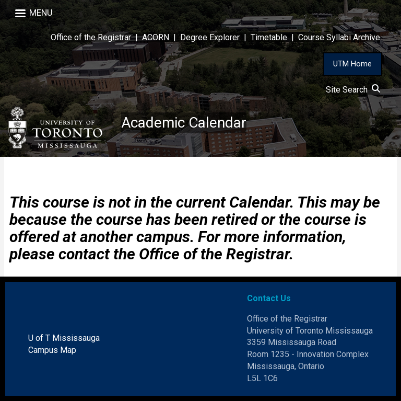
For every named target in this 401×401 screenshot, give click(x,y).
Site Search (353, 90)
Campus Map (52, 350)
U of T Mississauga (64, 338)
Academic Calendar (183, 122)
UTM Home (352, 63)
